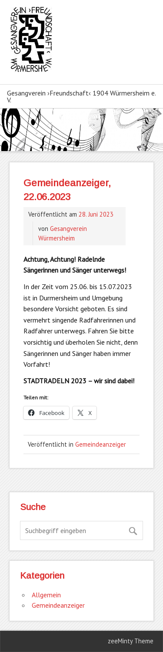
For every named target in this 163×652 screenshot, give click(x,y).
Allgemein (46, 594)
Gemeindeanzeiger (100, 444)
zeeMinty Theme (130, 641)
